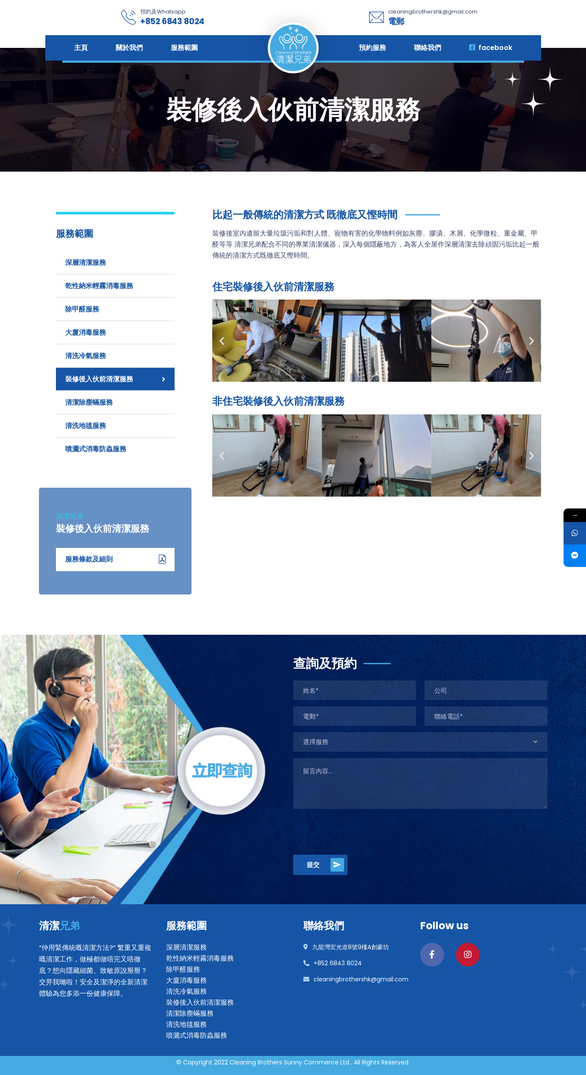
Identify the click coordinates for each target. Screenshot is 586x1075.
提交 (325, 865)
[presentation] (357, 831)
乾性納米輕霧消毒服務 (99, 286)
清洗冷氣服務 (85, 356)
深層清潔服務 (85, 262)
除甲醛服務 (82, 309)
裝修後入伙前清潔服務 (99, 379)
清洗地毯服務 (85, 426)
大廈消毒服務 (85, 332)
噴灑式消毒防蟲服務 (95, 449)
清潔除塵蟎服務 (89, 402)
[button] (222, 341)
